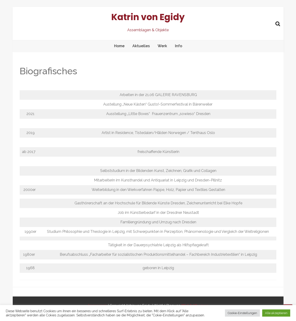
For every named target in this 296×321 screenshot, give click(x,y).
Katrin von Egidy (148, 17)
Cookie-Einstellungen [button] (242, 313)
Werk (162, 46)
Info (178, 46)
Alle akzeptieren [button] (276, 313)
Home (119, 46)
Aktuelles (141, 46)
